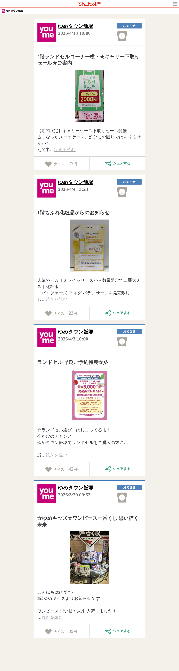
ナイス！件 (61, 163)
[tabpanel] (89, 96)
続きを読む (65, 149)
